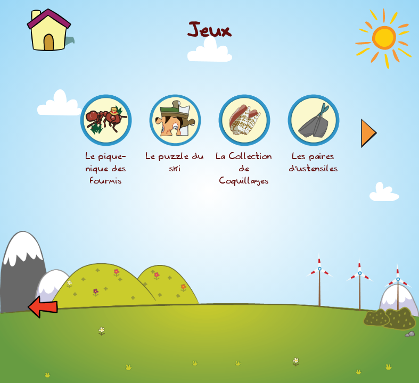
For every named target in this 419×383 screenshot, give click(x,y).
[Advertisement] (210, 359)
